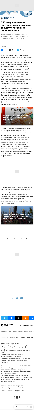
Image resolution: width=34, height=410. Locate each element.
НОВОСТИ (4, 338)
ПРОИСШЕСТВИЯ (22, 332)
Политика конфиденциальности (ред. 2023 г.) (15, 358)
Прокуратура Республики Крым (15, 238)
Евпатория (29, 238)
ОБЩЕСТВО (13, 332)
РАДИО (23, 338)
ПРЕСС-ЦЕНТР (14, 338)
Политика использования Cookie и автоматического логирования (12, 356)
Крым (3, 238)
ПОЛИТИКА (4, 332)
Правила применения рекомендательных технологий (14, 361)
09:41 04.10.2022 (5, 41)
